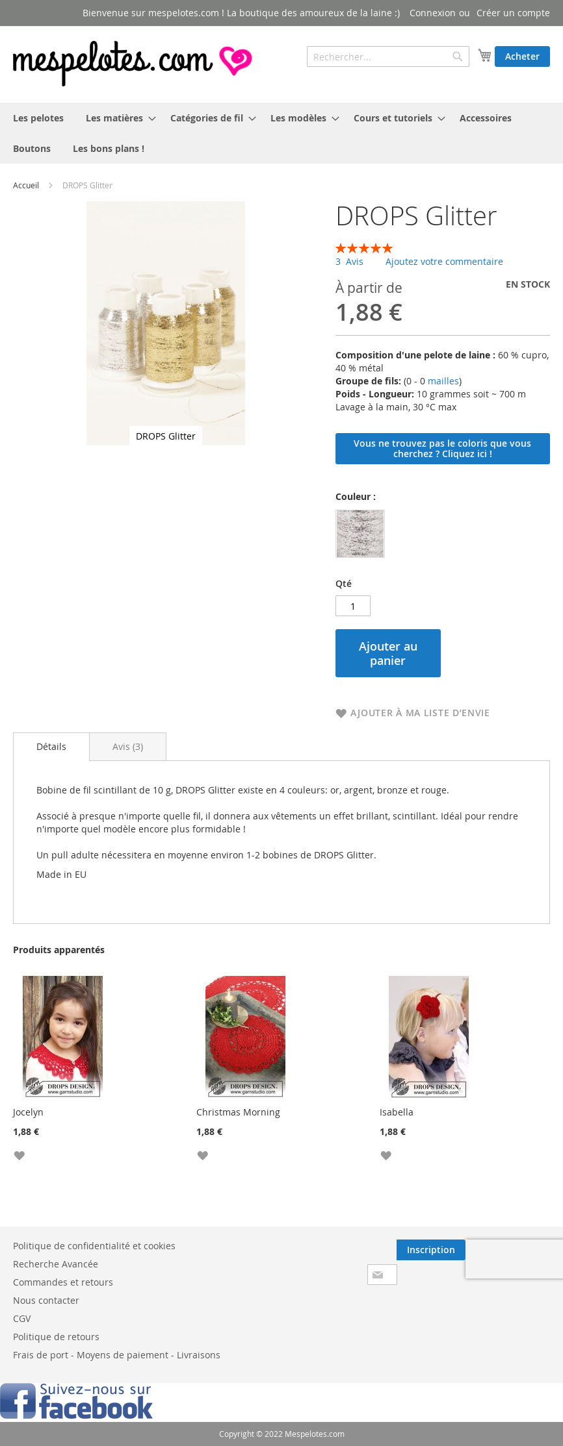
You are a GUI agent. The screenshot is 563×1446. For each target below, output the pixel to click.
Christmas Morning (238, 1112)
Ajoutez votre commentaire (444, 261)
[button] (19, 1154)
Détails (51, 746)
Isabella (396, 1112)
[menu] (281, 133)
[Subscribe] (431, 1250)
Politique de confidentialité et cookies (94, 1246)
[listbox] (363, 535)
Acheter (522, 56)
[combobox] (388, 56)
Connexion (433, 12)
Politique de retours (56, 1336)
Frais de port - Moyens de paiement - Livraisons (116, 1355)
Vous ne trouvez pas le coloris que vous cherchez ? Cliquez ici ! (442, 448)
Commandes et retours (63, 1282)
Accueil (26, 185)
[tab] (51, 746)
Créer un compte (513, 12)
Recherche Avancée (55, 1264)
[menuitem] (38, 118)
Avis (127, 746)
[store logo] (134, 63)
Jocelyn (28, 1112)
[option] (360, 534)
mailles (442, 381)
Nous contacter (46, 1300)
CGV (22, 1318)
